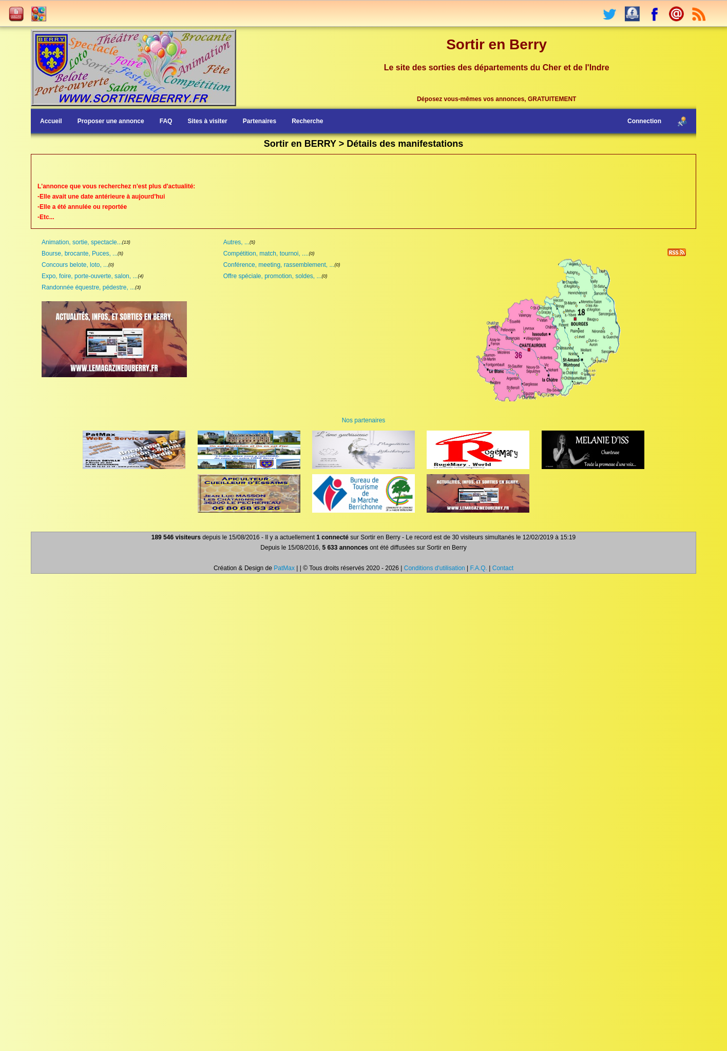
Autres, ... (236, 242)
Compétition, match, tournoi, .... (266, 253)
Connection (644, 121)
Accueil (51, 121)
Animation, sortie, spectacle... (82, 242)
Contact (502, 568)
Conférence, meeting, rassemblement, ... (279, 264)
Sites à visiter (207, 121)
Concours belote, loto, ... (75, 264)
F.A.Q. (478, 568)
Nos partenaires (364, 420)
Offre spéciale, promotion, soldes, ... (272, 276)
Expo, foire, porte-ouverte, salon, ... (90, 276)
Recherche (307, 121)
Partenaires (259, 121)
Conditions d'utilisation (434, 568)
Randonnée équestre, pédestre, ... (88, 287)
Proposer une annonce (111, 121)
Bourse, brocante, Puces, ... (80, 253)
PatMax (284, 568)
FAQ (166, 121)
